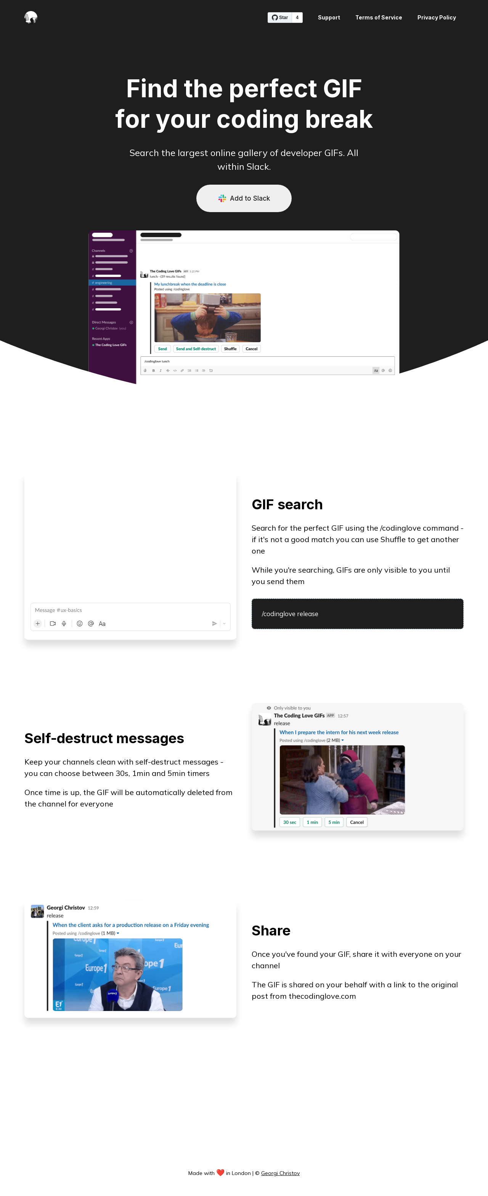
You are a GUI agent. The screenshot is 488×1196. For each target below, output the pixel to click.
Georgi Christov (280, 1173)
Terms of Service (378, 17)
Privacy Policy (436, 17)
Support (329, 17)
